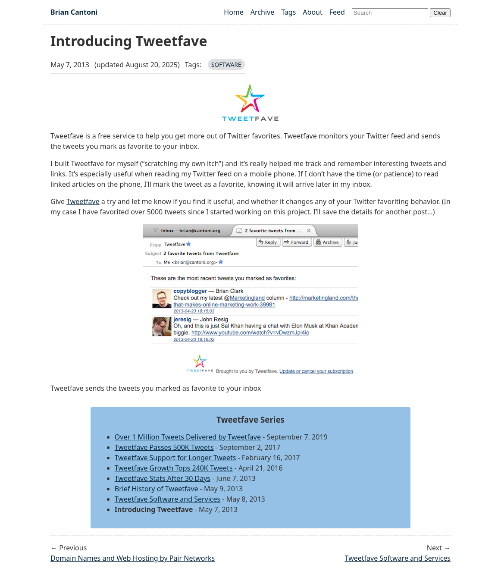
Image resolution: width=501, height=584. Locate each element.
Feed (337, 12)
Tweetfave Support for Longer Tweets (175, 457)
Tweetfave (83, 201)
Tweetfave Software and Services (167, 499)
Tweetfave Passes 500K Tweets (164, 447)
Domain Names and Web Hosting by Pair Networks (132, 558)
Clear (440, 12)
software (226, 64)
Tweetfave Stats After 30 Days (162, 478)
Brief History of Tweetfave (156, 488)
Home (234, 12)
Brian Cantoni (73, 12)
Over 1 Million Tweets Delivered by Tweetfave (188, 437)
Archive (262, 12)
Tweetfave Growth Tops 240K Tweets (174, 468)
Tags (288, 12)
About (312, 12)
